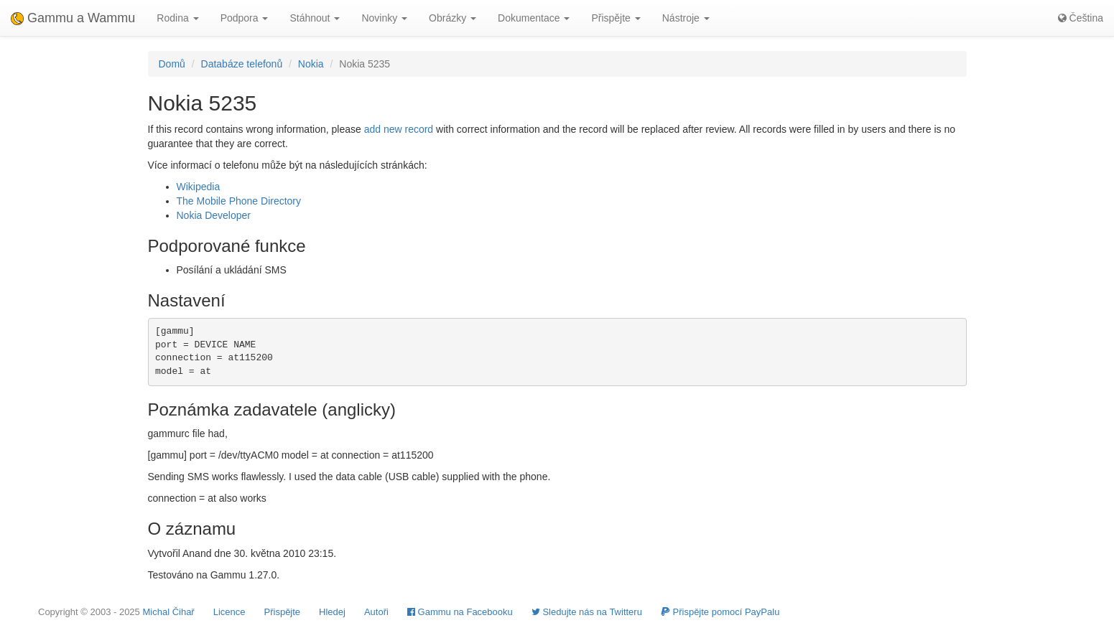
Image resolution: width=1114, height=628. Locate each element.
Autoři (376, 611)
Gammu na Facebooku (460, 611)
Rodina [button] (177, 18)
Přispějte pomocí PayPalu (720, 611)
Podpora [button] (245, 18)
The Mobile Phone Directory (239, 201)
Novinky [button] (384, 18)
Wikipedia (199, 186)
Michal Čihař (168, 611)
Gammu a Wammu (73, 18)
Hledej (332, 611)
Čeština (1080, 18)
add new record (399, 129)
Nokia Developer (214, 215)
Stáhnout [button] (314, 18)
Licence (229, 611)
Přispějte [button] (615, 18)
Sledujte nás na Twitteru (587, 611)
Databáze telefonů (242, 64)
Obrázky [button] (452, 18)
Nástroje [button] (686, 18)
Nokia (311, 64)
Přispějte (282, 611)
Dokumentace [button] (534, 18)
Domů (172, 64)
